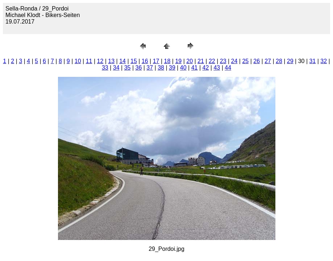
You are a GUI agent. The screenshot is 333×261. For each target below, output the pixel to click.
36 (138, 68)
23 (223, 61)
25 (245, 61)
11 (89, 61)
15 (133, 61)
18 (167, 61)
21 (200, 61)
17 (156, 61)
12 (100, 61)
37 (149, 68)
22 (212, 61)
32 (323, 61)
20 (189, 61)
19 (178, 61)
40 (183, 68)
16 (145, 61)
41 (194, 68)
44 (228, 68)
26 (256, 61)
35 (127, 68)
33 (105, 68)
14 (122, 61)
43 (216, 68)
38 (161, 68)
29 (290, 61)
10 (78, 61)
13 (111, 61)
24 (234, 61)
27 (268, 61)
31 (312, 61)
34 (116, 68)
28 (279, 61)
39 (172, 68)
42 (206, 68)
